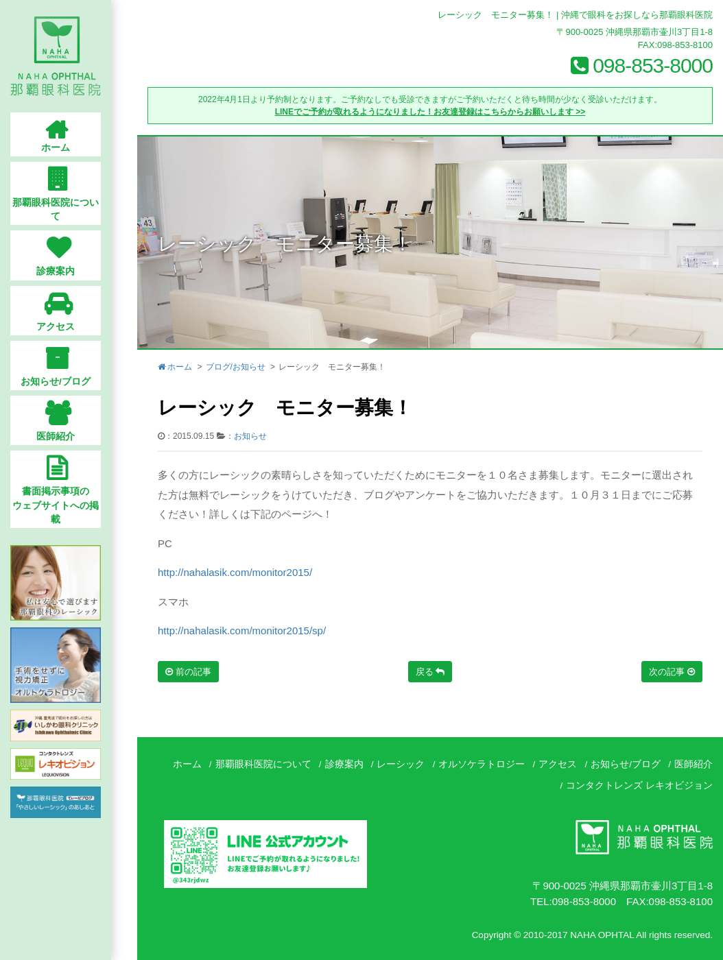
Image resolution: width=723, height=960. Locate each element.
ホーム (175, 367)
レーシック (401, 764)
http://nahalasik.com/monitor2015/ (235, 572)
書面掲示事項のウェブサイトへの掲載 (69, 484)
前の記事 (188, 672)
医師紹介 (693, 764)
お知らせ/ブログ (626, 764)
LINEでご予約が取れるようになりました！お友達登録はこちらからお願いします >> (430, 112)
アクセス (557, 764)
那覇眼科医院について (263, 764)
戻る (430, 672)
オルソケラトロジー (481, 764)
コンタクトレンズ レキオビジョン (639, 785)
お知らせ (250, 436)
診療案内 (344, 764)
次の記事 (672, 672)
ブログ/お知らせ (235, 367)
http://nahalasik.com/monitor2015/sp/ (242, 630)
